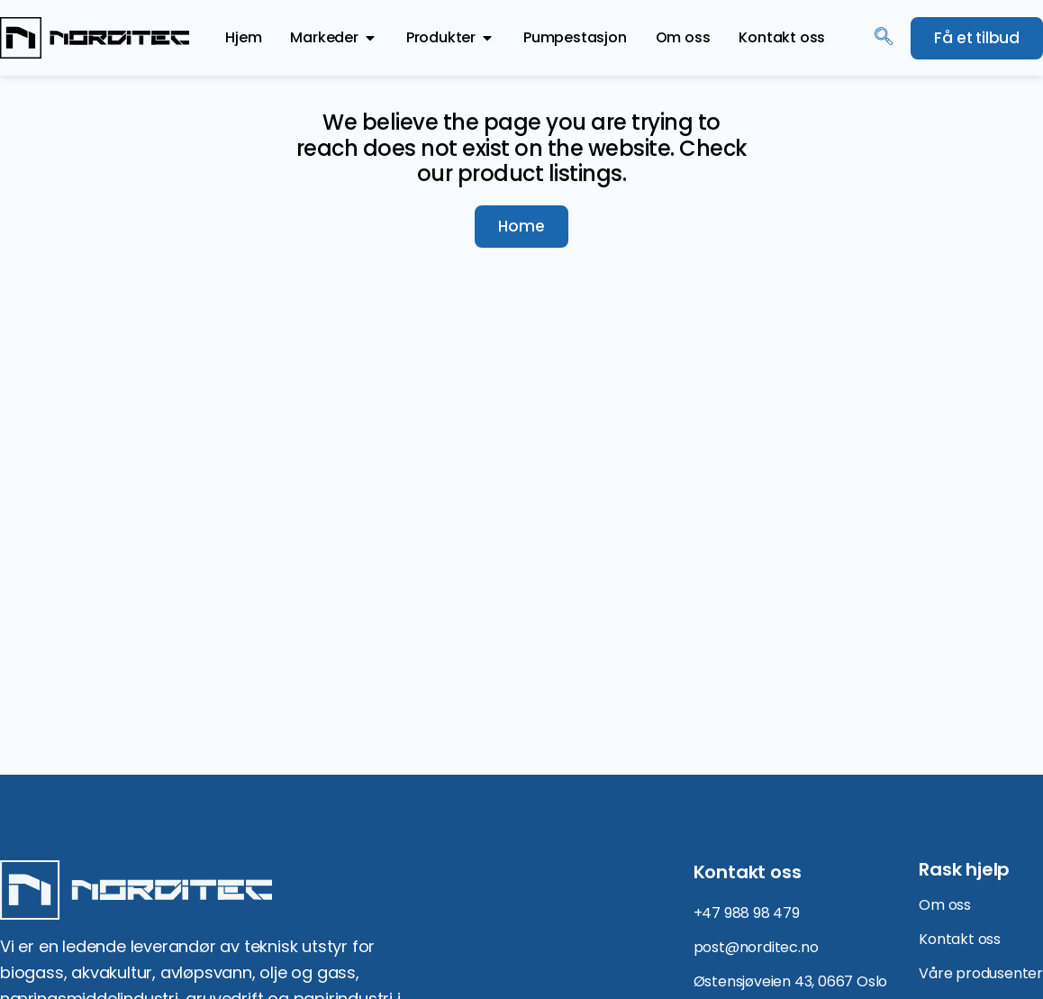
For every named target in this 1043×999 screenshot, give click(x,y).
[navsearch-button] (884, 38)
